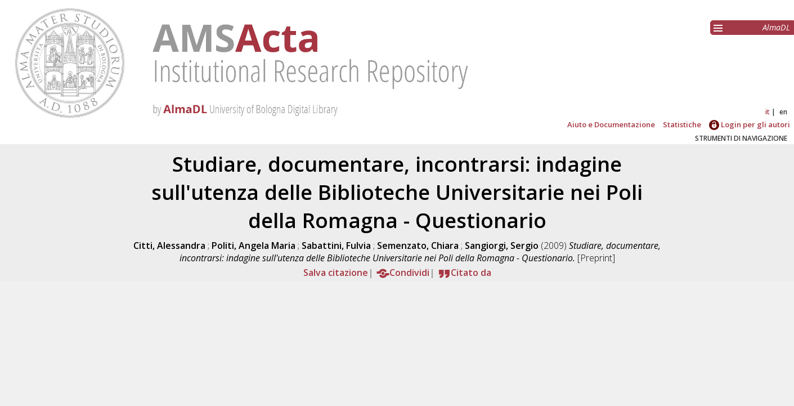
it (767, 112)
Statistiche (682, 124)
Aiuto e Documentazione (611, 124)
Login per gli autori (749, 124)
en (783, 112)
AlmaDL (776, 27)
